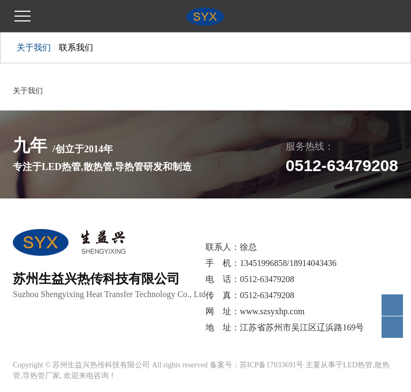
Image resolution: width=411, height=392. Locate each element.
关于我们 (34, 47)
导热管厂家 (41, 376)
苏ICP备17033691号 (272, 365)
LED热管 (357, 365)
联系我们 (76, 47)
